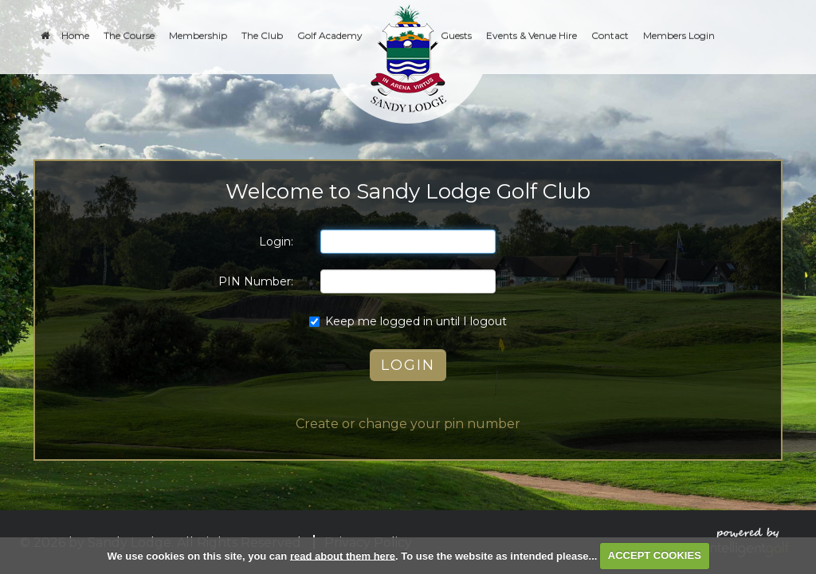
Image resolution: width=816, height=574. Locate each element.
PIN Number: (255, 281)
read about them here (342, 555)
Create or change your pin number (408, 423)
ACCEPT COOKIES (654, 555)
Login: (276, 241)
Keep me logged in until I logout (408, 321)
